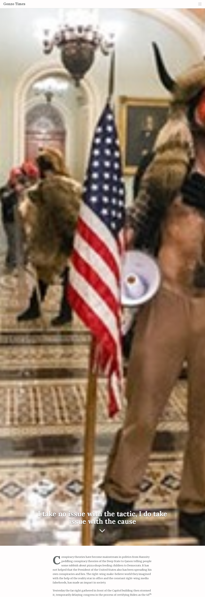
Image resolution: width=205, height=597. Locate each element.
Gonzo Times (14, 4)
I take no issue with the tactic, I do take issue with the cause (102, 517)
